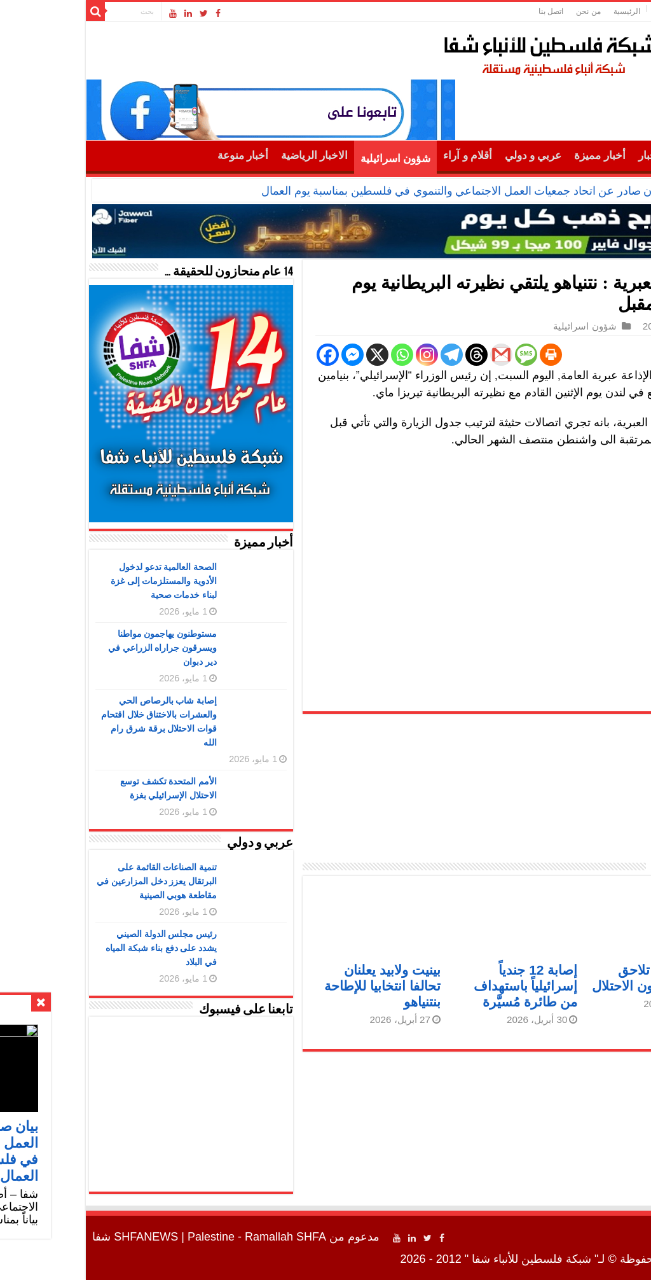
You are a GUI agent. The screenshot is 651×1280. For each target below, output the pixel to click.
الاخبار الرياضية (231, 156)
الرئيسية (544, 11)
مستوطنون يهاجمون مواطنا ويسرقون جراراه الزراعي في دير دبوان (80, 648)
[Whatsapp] (319, 355)
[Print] (468, 355)
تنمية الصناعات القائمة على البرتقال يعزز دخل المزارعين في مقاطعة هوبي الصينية (74, 881)
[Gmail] (419, 355)
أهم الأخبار (579, 156)
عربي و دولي (450, 156)
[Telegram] (369, 355)
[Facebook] (245, 355)
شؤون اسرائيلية (313, 159)
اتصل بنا (468, 11)
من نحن (505, 11)
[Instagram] (344, 355)
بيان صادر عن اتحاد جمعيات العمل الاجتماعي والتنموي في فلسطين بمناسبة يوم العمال (379, 190)
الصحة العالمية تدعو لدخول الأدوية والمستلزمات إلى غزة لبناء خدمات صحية (81, 581)
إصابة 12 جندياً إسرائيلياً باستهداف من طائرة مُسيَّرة (443, 986)
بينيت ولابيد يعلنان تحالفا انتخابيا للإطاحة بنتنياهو (300, 986)
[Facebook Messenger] (270, 355)
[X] (295, 355)
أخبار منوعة (160, 156)
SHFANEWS (63, 1236)
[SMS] (443, 355)
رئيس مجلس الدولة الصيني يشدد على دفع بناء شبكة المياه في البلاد (78, 948)
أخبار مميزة (516, 156)
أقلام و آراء (384, 156)
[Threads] (394, 355)
